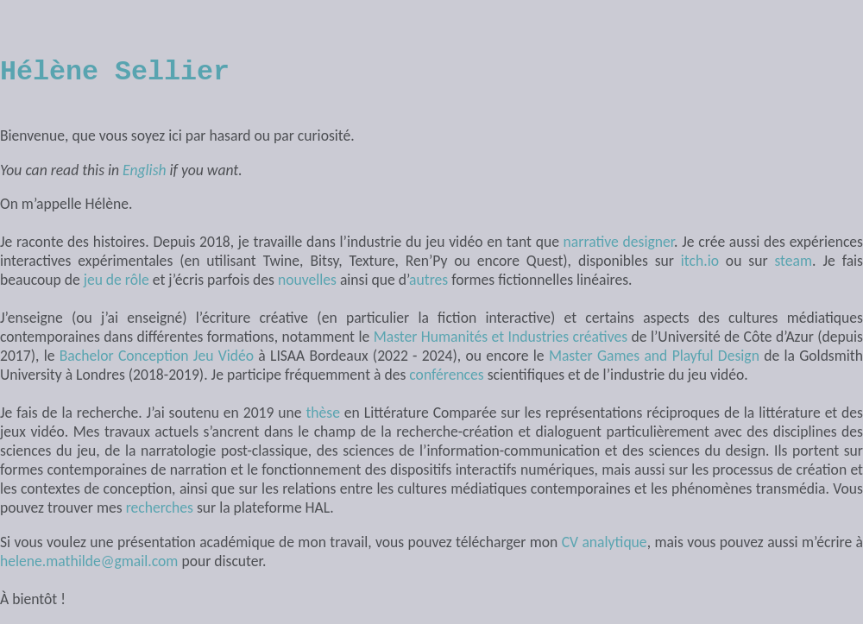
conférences (446, 374)
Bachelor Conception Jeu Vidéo (157, 355)
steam (793, 260)
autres (428, 279)
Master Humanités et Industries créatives (500, 336)
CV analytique (604, 542)
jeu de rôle (116, 279)
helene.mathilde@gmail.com (89, 561)
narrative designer (619, 241)
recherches (159, 507)
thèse (323, 412)
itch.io (700, 260)
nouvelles (307, 279)
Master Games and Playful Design (654, 355)
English (145, 170)
